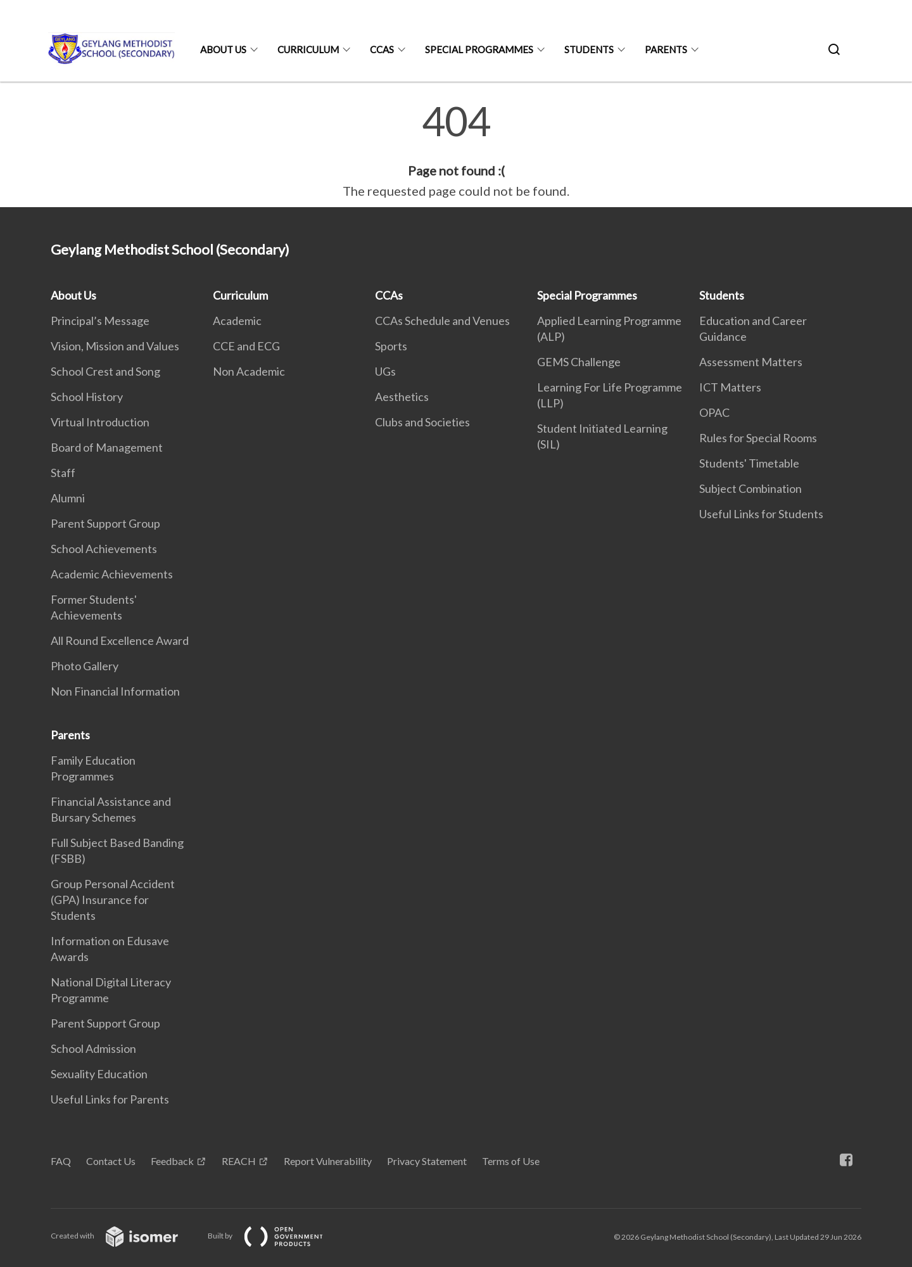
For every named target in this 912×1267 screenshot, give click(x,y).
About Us (223, 49)
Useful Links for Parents (110, 1099)
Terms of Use (511, 1161)
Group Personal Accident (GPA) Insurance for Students (113, 899)
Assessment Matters (750, 362)
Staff (63, 473)
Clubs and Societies (422, 422)
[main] (456, 151)
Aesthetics (402, 397)
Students (589, 49)
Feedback (172, 1161)
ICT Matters (730, 387)
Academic (237, 321)
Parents (666, 49)
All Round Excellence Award (120, 640)
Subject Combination (750, 488)
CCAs (382, 49)
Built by (275, 1235)
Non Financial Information (115, 691)
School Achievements (104, 549)
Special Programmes (479, 49)
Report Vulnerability (328, 1161)
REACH (239, 1161)
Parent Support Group (105, 523)
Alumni (68, 498)
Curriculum (308, 49)
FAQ (61, 1161)
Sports (391, 346)
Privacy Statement (427, 1161)
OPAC (714, 412)
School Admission (93, 1048)
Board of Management (107, 447)
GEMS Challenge (579, 362)
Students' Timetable (749, 463)
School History (87, 397)
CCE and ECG (246, 346)
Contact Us (111, 1161)
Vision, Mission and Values (115, 346)
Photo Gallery (84, 666)
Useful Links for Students (761, 514)
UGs (385, 371)
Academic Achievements (112, 574)
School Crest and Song (105, 371)
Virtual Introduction (100, 422)
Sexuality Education (99, 1074)
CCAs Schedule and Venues (442, 321)
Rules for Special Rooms (758, 438)
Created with (124, 1235)
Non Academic (249, 371)
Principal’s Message (100, 321)
